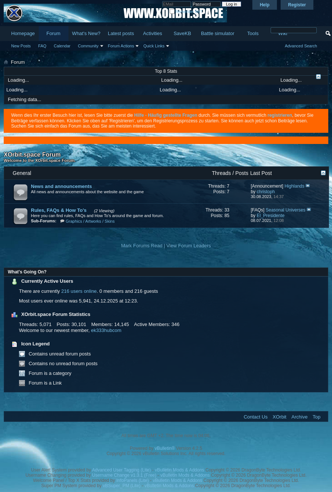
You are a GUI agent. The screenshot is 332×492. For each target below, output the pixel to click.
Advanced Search (301, 46)
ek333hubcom (106, 330)
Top (316, 417)
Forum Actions (121, 46)
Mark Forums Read (141, 245)
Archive (299, 417)
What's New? (86, 33)
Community (88, 46)
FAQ (42, 46)
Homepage (23, 33)
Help (264, 4)
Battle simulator (217, 33)
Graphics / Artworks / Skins (90, 221)
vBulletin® (165, 448)
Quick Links (154, 46)
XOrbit (280, 417)
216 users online (78, 291)
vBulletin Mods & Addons (179, 470)
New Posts (21, 46)
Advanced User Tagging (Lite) (121, 470)
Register (297, 4)
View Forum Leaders (188, 245)
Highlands (294, 186)
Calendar (62, 46)
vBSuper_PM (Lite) (121, 485)
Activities (152, 33)
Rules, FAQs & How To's (58, 210)
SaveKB (182, 33)
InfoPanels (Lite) (132, 480)
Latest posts (121, 33)
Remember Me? (186, 12)
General (22, 173)
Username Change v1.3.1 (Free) (124, 475)
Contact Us (256, 417)
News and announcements (61, 186)
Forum (54, 33)
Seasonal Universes (286, 210)
